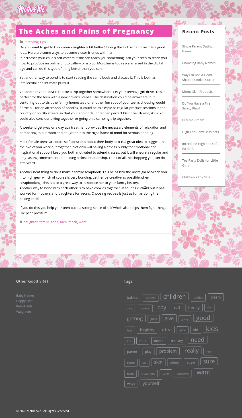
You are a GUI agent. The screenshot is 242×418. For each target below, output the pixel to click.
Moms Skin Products (198, 91)
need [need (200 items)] (197, 339)
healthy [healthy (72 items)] (146, 329)
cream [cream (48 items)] (214, 295)
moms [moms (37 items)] (157, 340)
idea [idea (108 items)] (166, 328)
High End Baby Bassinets (201, 132)
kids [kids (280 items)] (211, 327)
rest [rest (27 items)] (208, 350)
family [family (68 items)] (192, 306)
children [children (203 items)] (173, 296)
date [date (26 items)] (128, 308)
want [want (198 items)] (203, 371)
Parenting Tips (35, 41)
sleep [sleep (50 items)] (174, 361)
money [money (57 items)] (176, 339)
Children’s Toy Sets (197, 177)
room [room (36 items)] (130, 362)
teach (72, 222)
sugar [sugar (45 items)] (190, 361)
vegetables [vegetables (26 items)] (182, 372)
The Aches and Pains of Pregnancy (86, 31)
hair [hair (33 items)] (128, 330)
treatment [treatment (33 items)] (148, 373)
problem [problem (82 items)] (167, 350)
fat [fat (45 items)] (208, 306)
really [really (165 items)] (191, 349)
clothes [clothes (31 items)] (196, 296)
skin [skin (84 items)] (158, 361)
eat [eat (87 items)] (175, 306)
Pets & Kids (24, 306)
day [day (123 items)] (160, 306)
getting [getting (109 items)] (134, 318)
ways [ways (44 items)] (131, 383)
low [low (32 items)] (128, 341)
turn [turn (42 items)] (165, 372)
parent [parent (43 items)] (131, 351)
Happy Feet (24, 300)
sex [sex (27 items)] (144, 362)
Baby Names (25, 295)
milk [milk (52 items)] (142, 340)
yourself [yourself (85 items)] (150, 383)
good (54, 222)
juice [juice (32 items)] (181, 329)
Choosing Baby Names (200, 63)
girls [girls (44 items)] (152, 318)
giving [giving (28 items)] (183, 318)
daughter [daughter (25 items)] (143, 308)
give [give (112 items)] (168, 317)
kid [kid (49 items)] (194, 328)
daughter (30, 222)
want (83, 222)
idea (63, 222)
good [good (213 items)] (202, 317)
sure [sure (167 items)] (209, 360)
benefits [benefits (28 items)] (149, 297)
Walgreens (23, 311)
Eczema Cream (194, 120)
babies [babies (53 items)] (131, 297)
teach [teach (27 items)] (130, 373)
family (44, 222)
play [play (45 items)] (147, 351)
